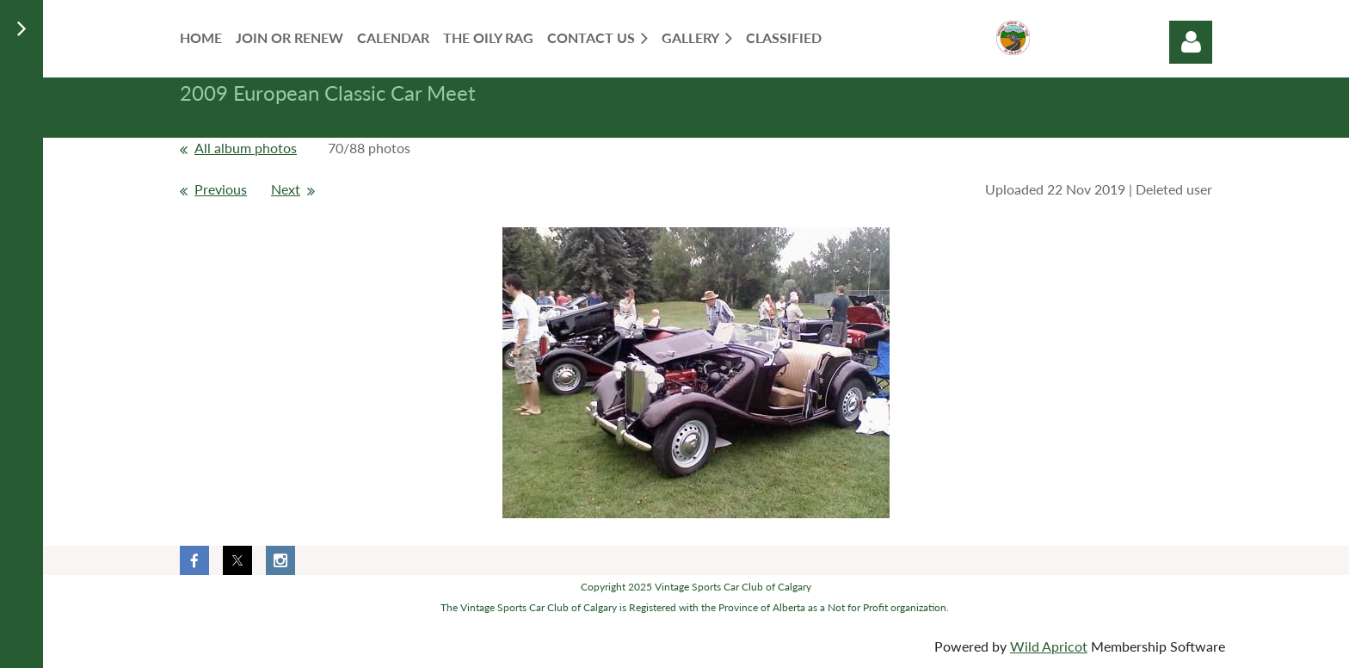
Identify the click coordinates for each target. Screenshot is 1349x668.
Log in (1190, 42)
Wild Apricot (1048, 646)
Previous (220, 189)
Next (285, 189)
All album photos (245, 147)
